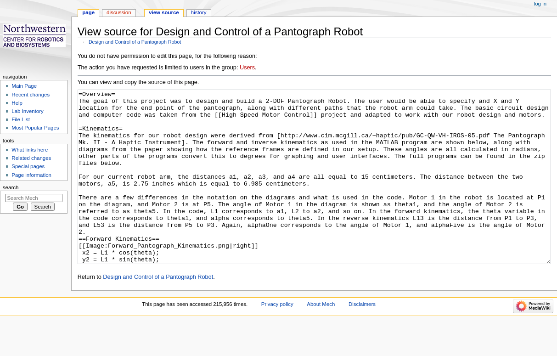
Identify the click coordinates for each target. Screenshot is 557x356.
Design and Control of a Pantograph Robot (135, 42)
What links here (29, 150)
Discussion (119, 12)
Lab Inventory (27, 111)
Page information (31, 175)
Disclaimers (362, 338)
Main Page (24, 86)
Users (247, 67)
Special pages (28, 166)
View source (164, 12)
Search (11, 187)
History (199, 12)
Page (88, 12)
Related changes (31, 158)
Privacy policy (277, 338)
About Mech (321, 338)
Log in (540, 3)
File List (20, 119)
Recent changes (30, 94)
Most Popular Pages (35, 127)
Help (17, 103)
